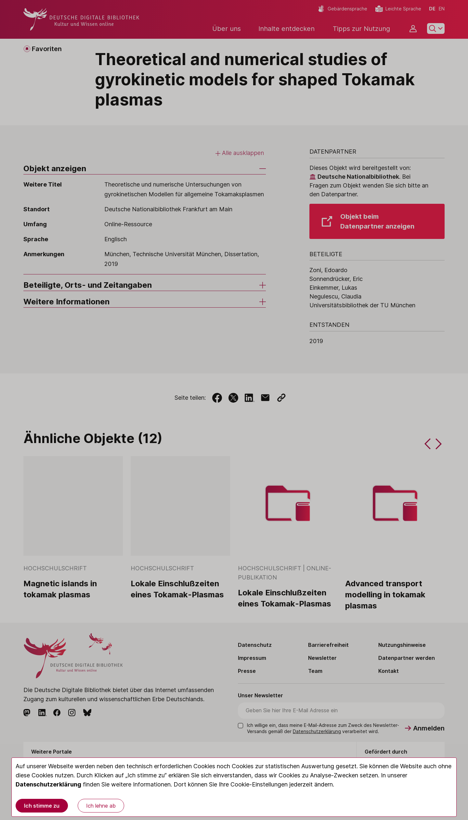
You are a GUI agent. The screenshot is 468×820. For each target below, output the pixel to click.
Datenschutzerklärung (48, 784)
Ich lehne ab (101, 805)
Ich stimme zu (41, 805)
